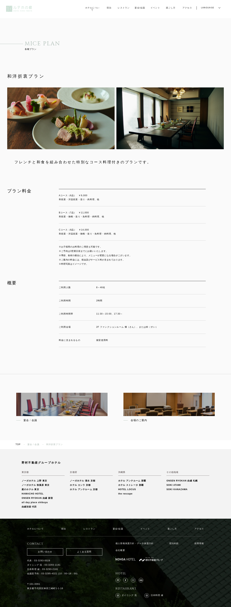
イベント (145, 529)
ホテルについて (35, 529)
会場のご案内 (139, 420)
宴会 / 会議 (30, 420)
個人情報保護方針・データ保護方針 (135, 543)
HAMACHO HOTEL (33, 493)
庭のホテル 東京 (30, 489)
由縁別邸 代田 (29, 506)
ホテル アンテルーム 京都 (84, 489)
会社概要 (120, 550)
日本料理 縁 (153, 595)
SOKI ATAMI (173, 485)
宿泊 (63, 529)
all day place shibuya (35, 502)
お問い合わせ (45, 551)
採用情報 (199, 543)
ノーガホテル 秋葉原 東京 (35, 485)
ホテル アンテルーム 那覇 (132, 480)
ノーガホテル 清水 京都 (82, 480)
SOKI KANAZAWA (177, 489)
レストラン (89, 529)
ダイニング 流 (126, 595)
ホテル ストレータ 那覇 (131, 485)
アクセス (199, 529)
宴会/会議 (118, 529)
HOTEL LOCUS (127, 489)
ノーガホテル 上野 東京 (34, 480)
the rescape (125, 493)
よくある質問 (84, 551)
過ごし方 (172, 529)
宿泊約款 (174, 543)
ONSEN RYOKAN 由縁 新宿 (37, 498)
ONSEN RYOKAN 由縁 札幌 (182, 480)
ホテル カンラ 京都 (80, 485)
